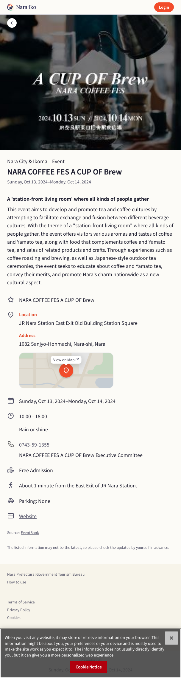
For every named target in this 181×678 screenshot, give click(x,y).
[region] (90, 653)
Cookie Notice (89, 667)
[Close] (171, 638)
